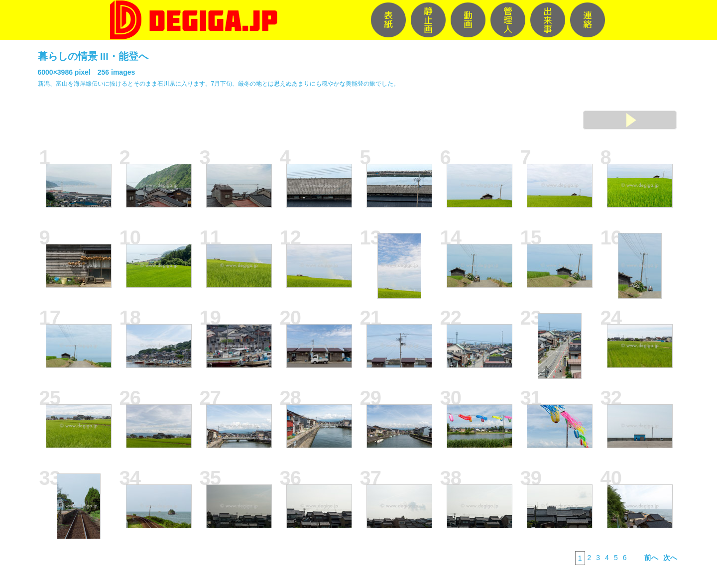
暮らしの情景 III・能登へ (93, 56)
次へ (670, 558)
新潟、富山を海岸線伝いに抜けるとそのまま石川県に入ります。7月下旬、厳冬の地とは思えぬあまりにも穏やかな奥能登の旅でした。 (219, 83)
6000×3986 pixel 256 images (86, 72)
